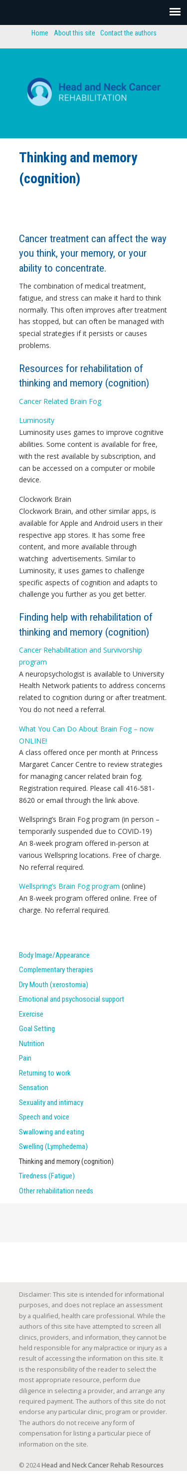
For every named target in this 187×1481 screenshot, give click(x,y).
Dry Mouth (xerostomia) (53, 984)
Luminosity (36, 420)
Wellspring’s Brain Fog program (69, 886)
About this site (74, 33)
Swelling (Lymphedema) (53, 1146)
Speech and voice (44, 1116)
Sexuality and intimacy (51, 1102)
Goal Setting (37, 1028)
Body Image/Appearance (54, 955)
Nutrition (31, 1043)
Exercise (31, 1014)
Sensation (33, 1087)
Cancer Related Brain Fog (60, 401)
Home (39, 33)
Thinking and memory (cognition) (66, 1161)
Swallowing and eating (51, 1131)
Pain (25, 1058)
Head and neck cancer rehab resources (94, 88)
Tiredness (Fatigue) (47, 1175)
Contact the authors (128, 33)
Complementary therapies (56, 969)
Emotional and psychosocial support (71, 999)
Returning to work (45, 1073)
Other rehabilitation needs (56, 1190)
